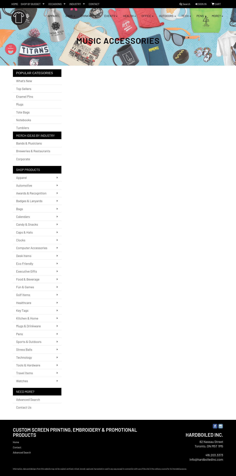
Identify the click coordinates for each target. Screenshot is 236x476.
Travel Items (24, 373)
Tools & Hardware (28, 365)
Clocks (20, 240)
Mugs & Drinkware (28, 326)
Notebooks (23, 120)
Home (16, 442)
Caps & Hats (24, 232)
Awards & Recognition (31, 193)
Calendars (23, 216)
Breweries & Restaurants (33, 151)
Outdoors (167, 18)
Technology (24, 357)
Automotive (24, 185)
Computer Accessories (31, 248)
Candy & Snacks (27, 224)
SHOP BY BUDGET (31, 4)
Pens (201, 18)
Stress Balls (24, 349)
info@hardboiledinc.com (206, 459)
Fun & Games (25, 287)
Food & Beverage (27, 279)
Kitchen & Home (27, 318)
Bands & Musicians (29, 143)
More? (217, 18)
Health (129, 18)
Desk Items (23, 256)
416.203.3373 (214, 455)
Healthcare (23, 303)
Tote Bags (23, 112)
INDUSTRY (75, 4)
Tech (186, 18)
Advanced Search (28, 399)
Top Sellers (23, 89)
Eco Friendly (24, 263)
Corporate (23, 159)
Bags (70, 18)
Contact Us (23, 407)
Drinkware (90, 18)
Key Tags (22, 310)
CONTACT (94, 4)
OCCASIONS (55, 4)
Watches (22, 381)
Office (147, 18)
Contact (17, 447)
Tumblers (22, 128)
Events (110, 18)
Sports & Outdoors (28, 342)
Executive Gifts (26, 271)
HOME (14, 4)
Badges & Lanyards (29, 201)
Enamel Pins (24, 96)
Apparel (54, 18)
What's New (24, 81)
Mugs (19, 104)
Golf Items (23, 295)
